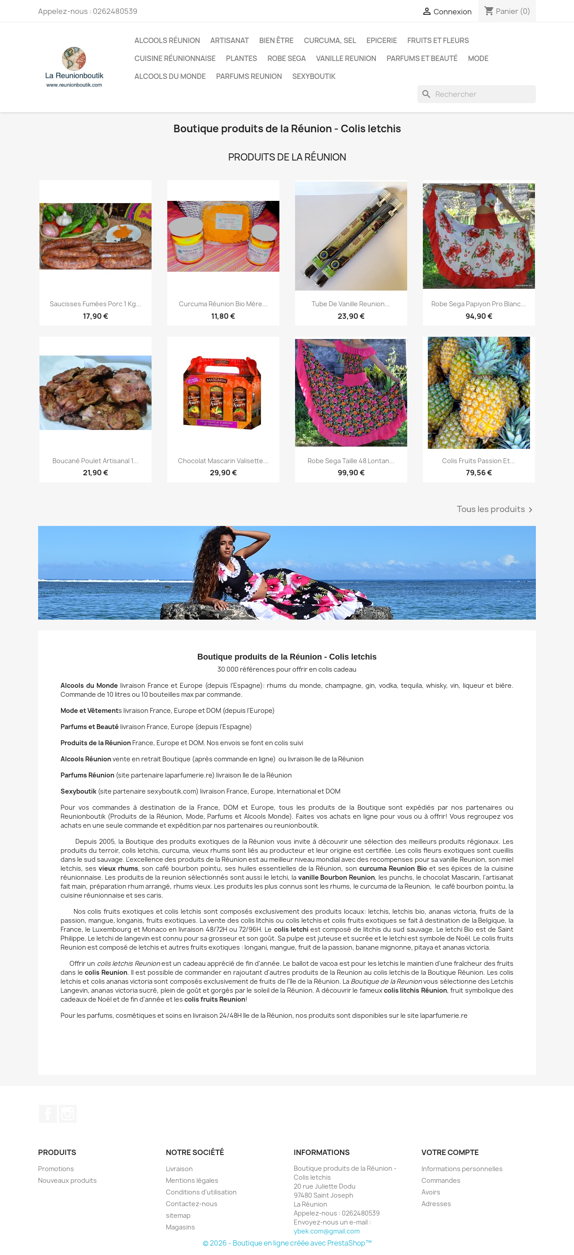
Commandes (441, 1180)
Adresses (436, 1203)
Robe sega (286, 58)
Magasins (180, 1227)
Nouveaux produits (67, 1180)
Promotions (56, 1168)
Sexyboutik (314, 76)
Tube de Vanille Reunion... (351, 304)
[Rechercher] (476, 94)
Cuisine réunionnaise (175, 58)
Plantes (241, 58)
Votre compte (450, 1152)
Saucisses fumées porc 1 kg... (95, 304)
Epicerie (381, 40)
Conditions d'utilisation (201, 1192)
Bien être (276, 40)
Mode (478, 58)
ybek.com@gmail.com (327, 1231)
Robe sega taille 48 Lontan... (351, 460)
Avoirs (431, 1192)
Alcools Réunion (167, 40)
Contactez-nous (191, 1203)
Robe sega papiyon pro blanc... (478, 304)
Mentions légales (192, 1180)
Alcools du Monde (170, 76)
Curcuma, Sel (330, 40)
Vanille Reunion (346, 58)
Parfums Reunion (249, 76)
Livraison (179, 1168)
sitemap (178, 1215)
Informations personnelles (462, 1168)
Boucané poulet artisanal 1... (95, 460)
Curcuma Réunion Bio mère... (223, 304)
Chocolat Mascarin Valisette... (223, 460)
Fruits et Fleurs (438, 40)
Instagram (68, 1114)
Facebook (48, 1114)
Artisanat (229, 40)
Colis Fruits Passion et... (478, 460)
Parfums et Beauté (422, 58)
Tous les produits (496, 509)
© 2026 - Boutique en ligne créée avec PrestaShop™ (287, 1243)
